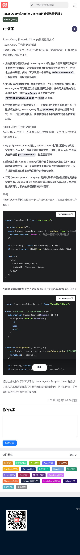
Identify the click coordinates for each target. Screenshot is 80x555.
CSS (8, 487)
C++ (35, 463)
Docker (9, 475)
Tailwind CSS (30, 481)
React (48, 463)
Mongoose (11, 481)
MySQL (38, 475)
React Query (10, 19)
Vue (71, 469)
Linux (57, 469)
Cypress (28, 469)
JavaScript (11, 469)
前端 (63, 463)
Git (7, 463)
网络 (22, 487)
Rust (24, 475)
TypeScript (56, 475)
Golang (70, 481)
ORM (43, 469)
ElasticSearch (51, 481)
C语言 (21, 463)
